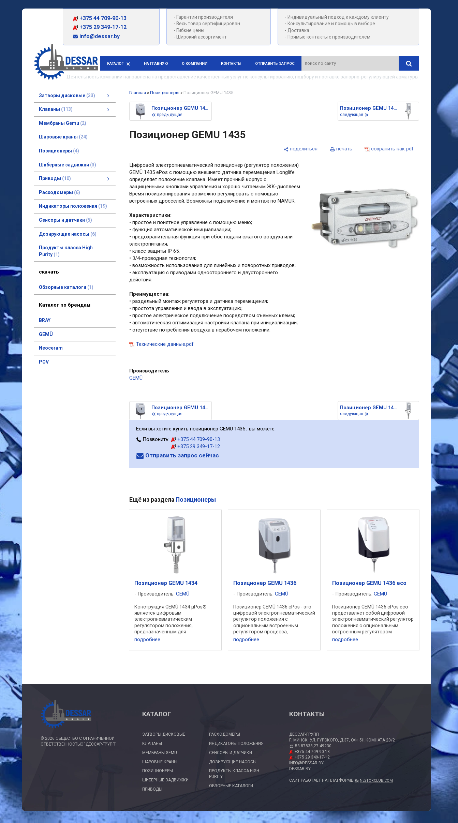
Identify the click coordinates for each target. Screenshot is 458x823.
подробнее (147, 639)
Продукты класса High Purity (234, 773)
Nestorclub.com (376, 780)
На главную (156, 63)
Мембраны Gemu (159, 752)
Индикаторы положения (236, 743)
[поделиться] (300, 149)
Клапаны (152, 743)
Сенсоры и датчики (230, 752)
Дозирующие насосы (232, 762)
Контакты (231, 63)
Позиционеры (164, 92)
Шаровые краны (159, 762)
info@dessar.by (96, 36)
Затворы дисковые (163, 734)
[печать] (341, 149)
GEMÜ (46, 334)
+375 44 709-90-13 (100, 18)
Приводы (152, 789)
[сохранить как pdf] (389, 149)
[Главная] (66, 63)
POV (44, 362)
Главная (137, 92)
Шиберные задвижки (165, 780)
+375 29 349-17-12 (100, 27)
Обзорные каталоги (231, 785)
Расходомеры (224, 734)
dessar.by (300, 768)
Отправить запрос (275, 63)
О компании (194, 63)
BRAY (44, 320)
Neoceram (51, 348)
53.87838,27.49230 (313, 746)
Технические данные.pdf (165, 344)
